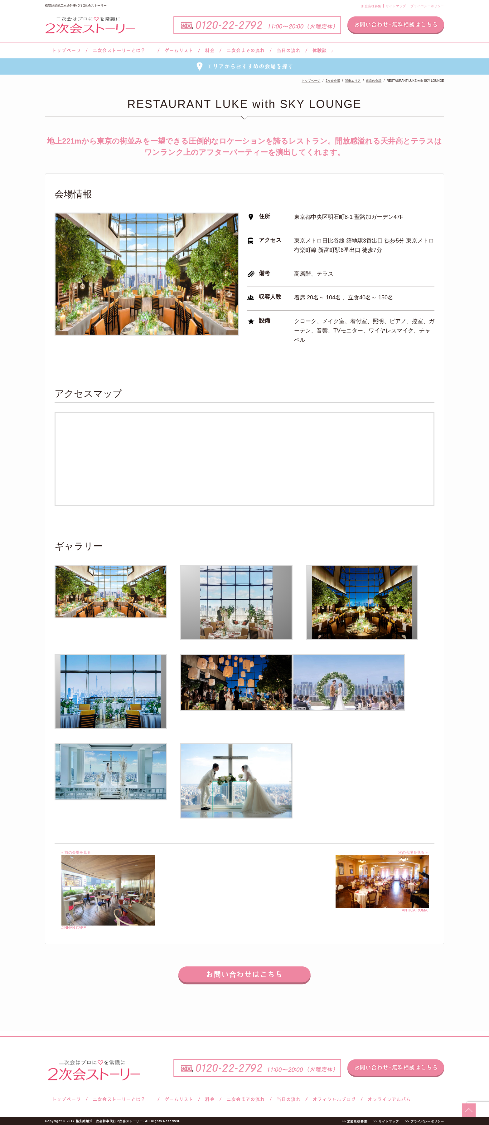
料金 (209, 50)
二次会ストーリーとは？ (122, 50)
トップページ (66, 50)
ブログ (334, 1099)
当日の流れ (289, 50)
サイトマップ (396, 6)
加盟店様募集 (371, 6)
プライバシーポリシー (427, 6)
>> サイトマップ (386, 1121)
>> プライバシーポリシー (424, 1121)
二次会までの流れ (245, 50)
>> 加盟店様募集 (354, 1121)
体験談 (319, 50)
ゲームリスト (178, 50)
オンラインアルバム (387, 1099)
